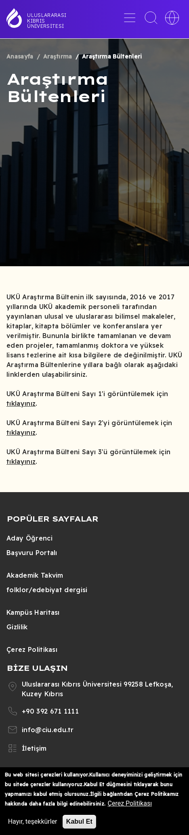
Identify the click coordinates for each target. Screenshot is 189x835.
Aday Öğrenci (29, 538)
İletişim (34, 748)
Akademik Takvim (34, 575)
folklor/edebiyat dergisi (47, 590)
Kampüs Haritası (33, 612)
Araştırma (57, 56)
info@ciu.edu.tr (48, 730)
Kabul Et (79, 821)
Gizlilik (17, 627)
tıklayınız (21, 403)
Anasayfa (20, 56)
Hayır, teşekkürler (32, 821)
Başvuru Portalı (31, 553)
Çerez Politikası (31, 649)
